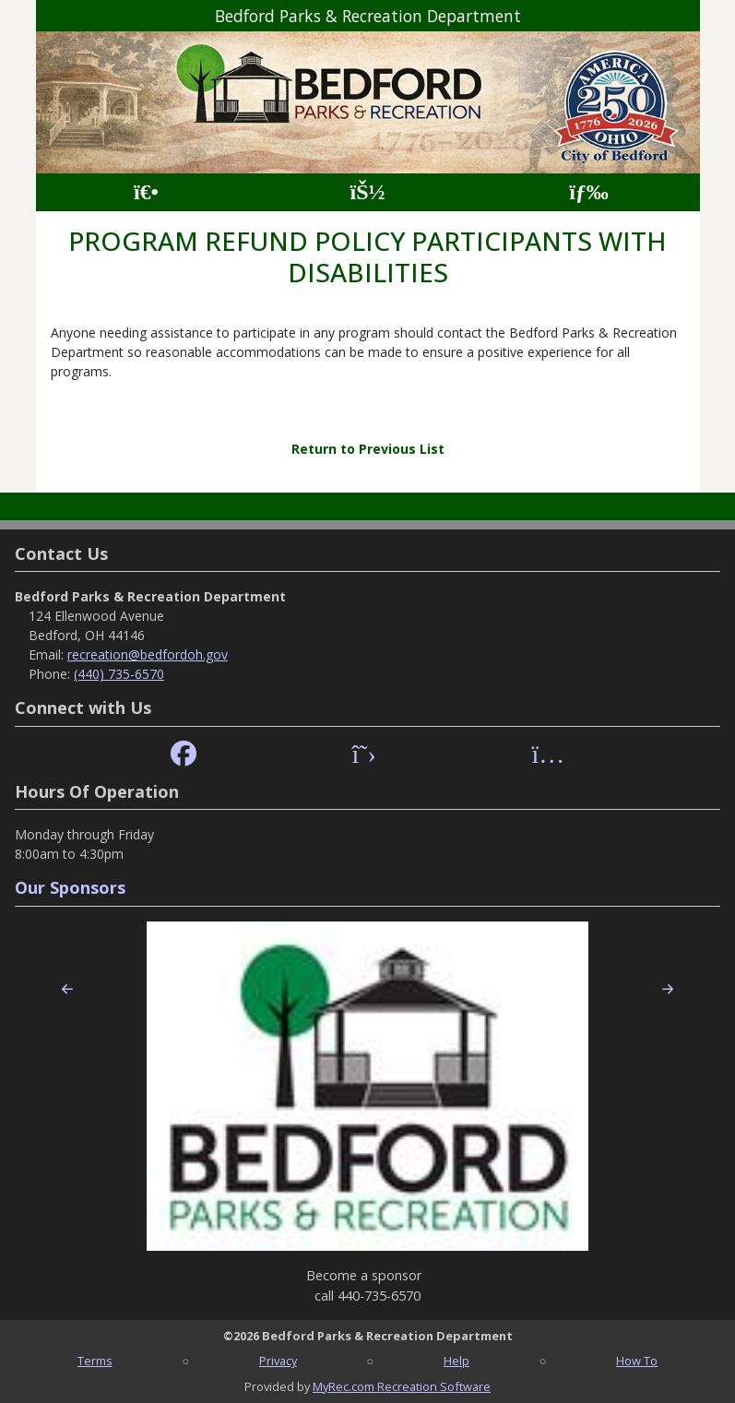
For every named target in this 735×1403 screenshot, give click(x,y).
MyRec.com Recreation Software (402, 1386)
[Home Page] (146, 192)
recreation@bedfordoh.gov (147, 654)
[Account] (367, 192)
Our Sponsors (70, 887)
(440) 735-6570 (119, 674)
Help (456, 1360)
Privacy (278, 1360)
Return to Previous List (368, 449)
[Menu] (589, 192)
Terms (95, 1360)
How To (637, 1360)
